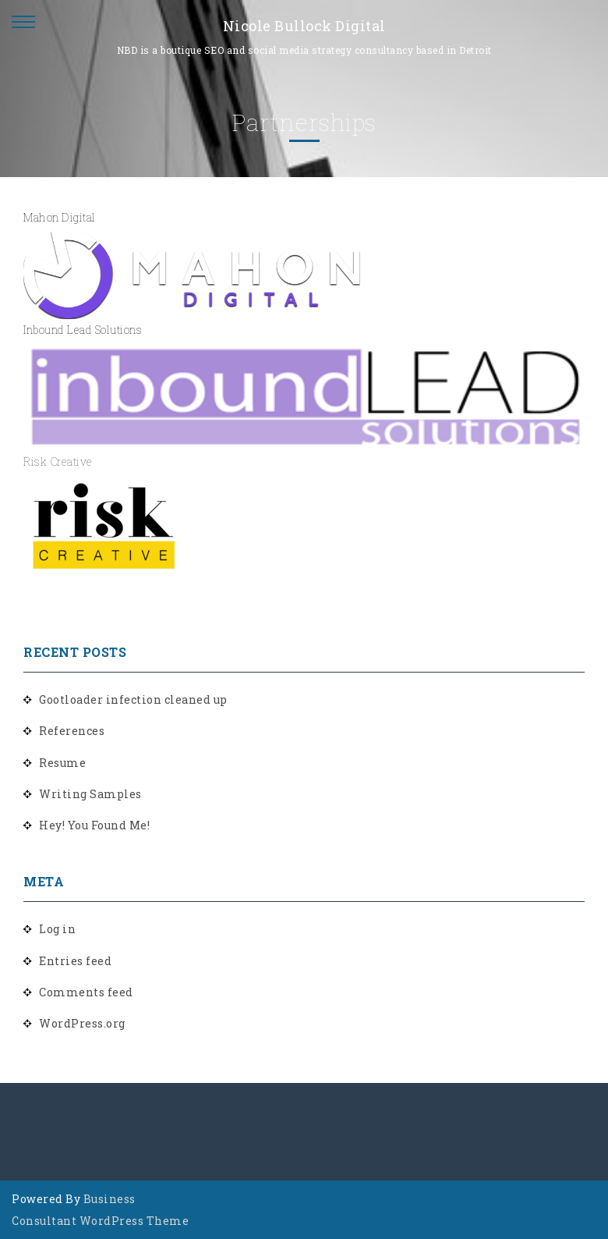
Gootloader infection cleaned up (133, 699)
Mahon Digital (59, 217)
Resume (62, 762)
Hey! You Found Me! (94, 825)
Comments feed (86, 992)
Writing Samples (90, 793)
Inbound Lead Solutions (82, 329)
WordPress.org (82, 1023)
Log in (57, 928)
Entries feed (75, 960)
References (71, 730)
